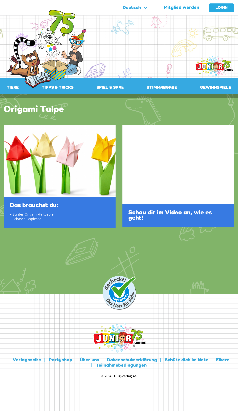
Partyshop (60, 360)
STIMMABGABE (162, 88)
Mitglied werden (181, 7)
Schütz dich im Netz (186, 360)
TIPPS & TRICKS (58, 88)
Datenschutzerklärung (132, 360)
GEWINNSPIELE (215, 88)
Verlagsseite (27, 360)
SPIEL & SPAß (110, 88)
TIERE (13, 88)
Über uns (89, 360)
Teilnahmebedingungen (121, 365)
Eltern (223, 360)
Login (221, 8)
